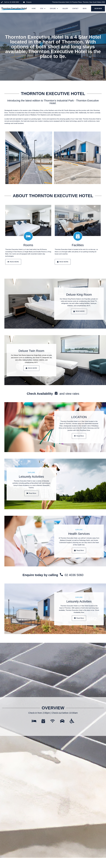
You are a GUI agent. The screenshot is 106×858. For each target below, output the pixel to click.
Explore (54, 8)
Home (34, 8)
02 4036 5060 (74, 583)
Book (84, 8)
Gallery (65, 8)
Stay (43, 8)
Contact (75, 8)
